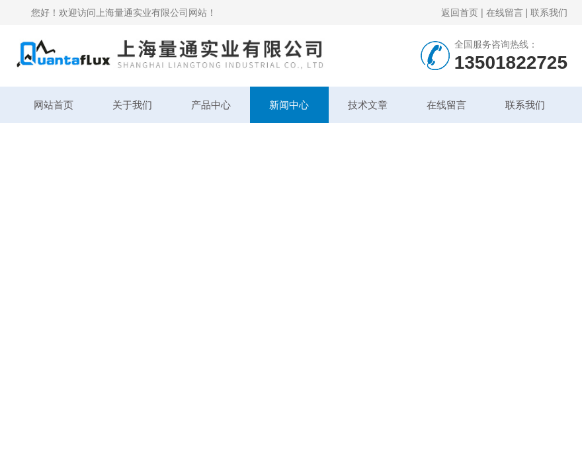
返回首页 (459, 12)
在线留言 (504, 12)
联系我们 (548, 12)
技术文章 (368, 104)
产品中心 (211, 104)
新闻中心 (289, 104)
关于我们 (132, 104)
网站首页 (53, 104)
